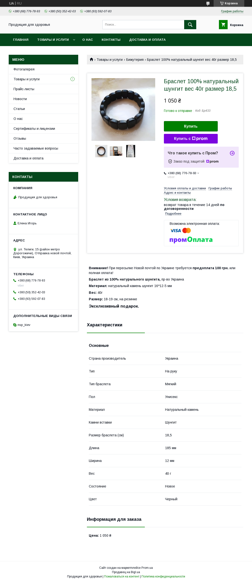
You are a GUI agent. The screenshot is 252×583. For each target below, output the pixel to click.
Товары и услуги (53, 39)
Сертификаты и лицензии (34, 128)
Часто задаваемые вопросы (36, 148)
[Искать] (190, 24)
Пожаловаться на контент (121, 576)
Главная (20, 39)
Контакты (111, 39)
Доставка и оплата (147, 39)
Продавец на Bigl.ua (126, 572)
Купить (191, 126)
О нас (87, 39)
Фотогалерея (24, 69)
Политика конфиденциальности (163, 576)
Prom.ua (147, 567)
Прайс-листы (24, 89)
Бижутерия (135, 60)
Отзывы (20, 138)
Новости (20, 99)
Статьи (19, 109)
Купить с (191, 139)
